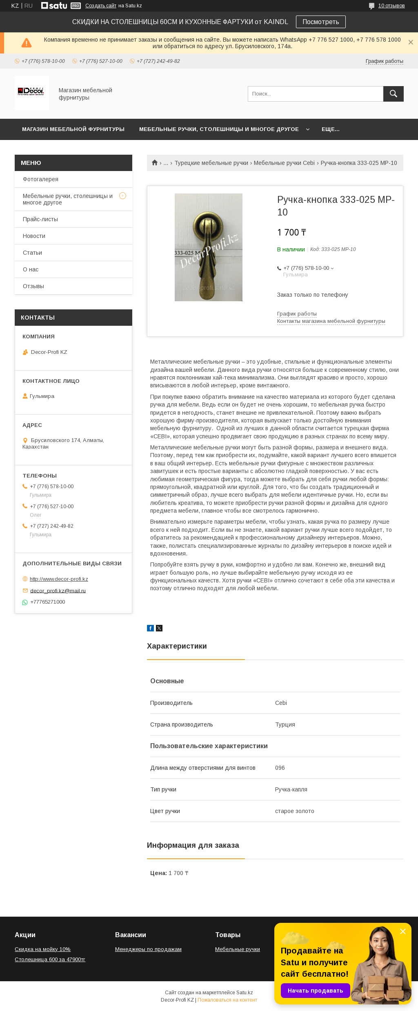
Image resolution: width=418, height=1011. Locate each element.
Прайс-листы (40, 219)
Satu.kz (244, 992)
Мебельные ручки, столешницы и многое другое (219, 129)
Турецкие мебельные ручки (211, 163)
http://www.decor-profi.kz (59, 579)
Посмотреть (320, 21)
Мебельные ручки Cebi (284, 163)
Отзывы (33, 286)
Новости (34, 236)
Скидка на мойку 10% (43, 949)
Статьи (32, 252)
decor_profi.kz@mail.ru (58, 590)
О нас (30, 269)
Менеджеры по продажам (148, 949)
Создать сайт (100, 6)
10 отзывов (391, 6)
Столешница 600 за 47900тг (50, 959)
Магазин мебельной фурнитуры (73, 129)
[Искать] (393, 94)
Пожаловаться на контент (227, 1000)
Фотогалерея (40, 179)
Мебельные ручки (237, 949)
